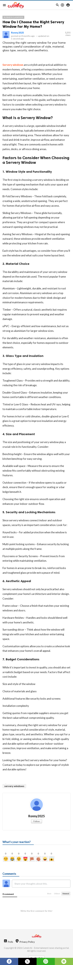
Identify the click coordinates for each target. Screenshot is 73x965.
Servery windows (12, 64)
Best (49, 893)
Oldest (57, 893)
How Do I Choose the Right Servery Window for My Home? (33, 24)
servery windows (14, 786)
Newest (66, 893)
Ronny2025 (17, 32)
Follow (36, 821)
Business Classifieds (13, 17)
